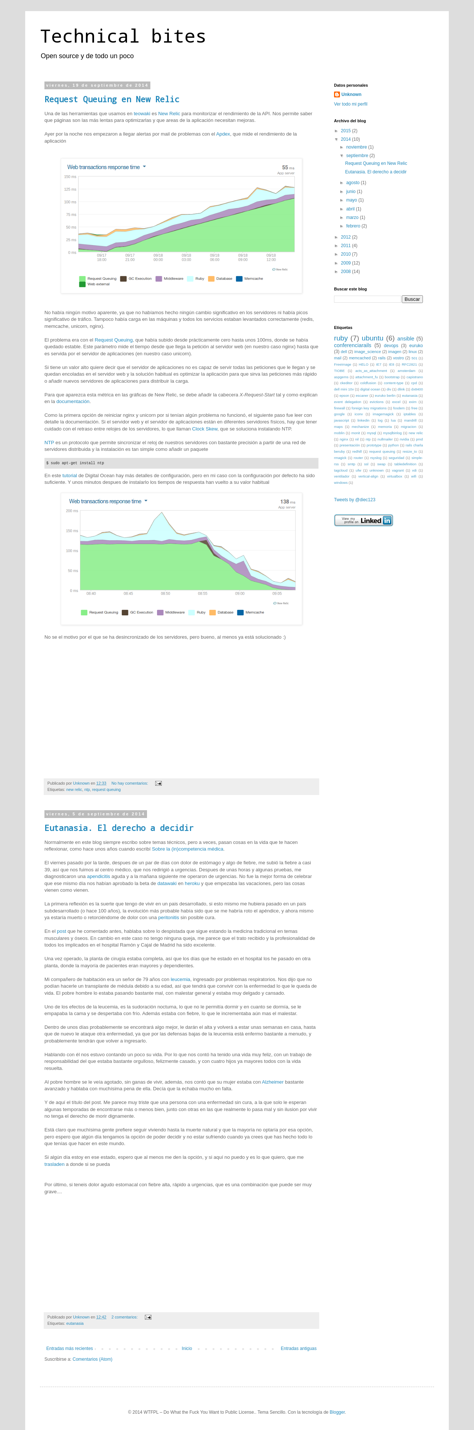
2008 (346, 271)
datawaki (167, 883)
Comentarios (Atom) (92, 1359)
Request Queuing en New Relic (111, 99)
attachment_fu (367, 377)
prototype (374, 445)
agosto (353, 182)
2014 (346, 139)
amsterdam (406, 371)
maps (338, 427)
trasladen (54, 1164)
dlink (401, 389)
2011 (346, 245)
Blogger (337, 1412)
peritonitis (168, 918)
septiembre (358, 155)
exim (412, 402)
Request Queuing (114, 340)
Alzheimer (273, 1082)
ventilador (342, 476)
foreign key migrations (369, 408)
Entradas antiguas (299, 1348)
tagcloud (340, 470)
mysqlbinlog (392, 433)
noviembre (357, 147)
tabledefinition (405, 464)
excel (396, 402)
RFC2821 (409, 364)
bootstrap (392, 377)
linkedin (363, 420)
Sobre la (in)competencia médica (187, 849)
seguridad (396, 458)
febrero (353, 226)
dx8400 (417, 389)
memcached (360, 358)
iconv (358, 414)
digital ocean (370, 389)
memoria (385, 427)
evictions (376, 402)
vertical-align (368, 476)
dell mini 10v (344, 389)
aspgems (341, 377)
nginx (344, 439)
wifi (413, 476)
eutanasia (75, 1323)
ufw (358, 470)
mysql (371, 433)
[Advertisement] (371, 576)
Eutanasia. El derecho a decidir (119, 827)
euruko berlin (385, 395)
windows (341, 482)
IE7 (378, 364)
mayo (352, 200)
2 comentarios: (125, 1317)
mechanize (360, 427)
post (61, 931)
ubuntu (373, 338)
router (358, 458)
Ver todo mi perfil (350, 104)
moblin (339, 433)
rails (381, 358)
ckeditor (346, 383)
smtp (352, 464)
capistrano (415, 377)
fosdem (399, 408)
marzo (353, 217)
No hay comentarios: (130, 783)
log (380, 420)
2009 (346, 263)
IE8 (391, 364)
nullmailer (385, 439)
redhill (357, 451)
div (389, 389)
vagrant (398, 470)
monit (355, 433)
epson (344, 395)
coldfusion (368, 383)
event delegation (347, 402)
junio (351, 191)
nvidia (404, 439)
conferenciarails (352, 345)
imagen (394, 351)
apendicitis (98, 876)
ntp (87, 789)
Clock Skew (204, 429)
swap (381, 464)
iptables (410, 414)
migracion (408, 427)
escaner (362, 395)
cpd (414, 383)
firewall (339, 408)
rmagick (340, 458)
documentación (72, 401)
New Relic (169, 113)
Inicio (187, 1348)
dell (344, 351)
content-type (394, 383)
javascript (341, 420)
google (339, 414)
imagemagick (383, 414)
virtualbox (394, 476)
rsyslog (375, 458)
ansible (405, 339)
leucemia (180, 979)
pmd (419, 439)
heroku (192, 883)
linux (412, 351)
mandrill (410, 420)
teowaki (142, 113)
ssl (366, 464)
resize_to (410, 451)
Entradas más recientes (69, 1348)
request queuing (106, 789)
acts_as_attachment (371, 371)
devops (391, 345)
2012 (346, 237)
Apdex (223, 134)
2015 (346, 130)
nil (357, 439)
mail (337, 358)
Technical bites (123, 35)
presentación (350, 445)
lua (393, 420)
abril (351, 209)
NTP (49, 442)
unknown (377, 470)
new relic (74, 789)
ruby (341, 338)
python (393, 445)
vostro (398, 358)
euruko (416, 345)
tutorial (69, 475)
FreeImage (342, 364)
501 (414, 358)
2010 (346, 254)
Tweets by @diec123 (354, 499)
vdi (414, 470)
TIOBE (339, 371)
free (414, 408)
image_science (367, 351)
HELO (363, 364)
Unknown (351, 94)
